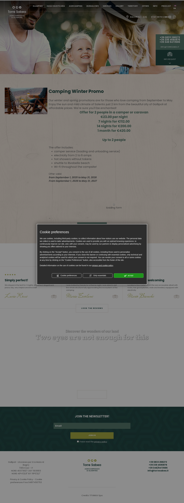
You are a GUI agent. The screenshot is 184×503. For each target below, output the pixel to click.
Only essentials (97, 275)
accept (128, 275)
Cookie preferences (67, 275)
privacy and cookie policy (102, 265)
